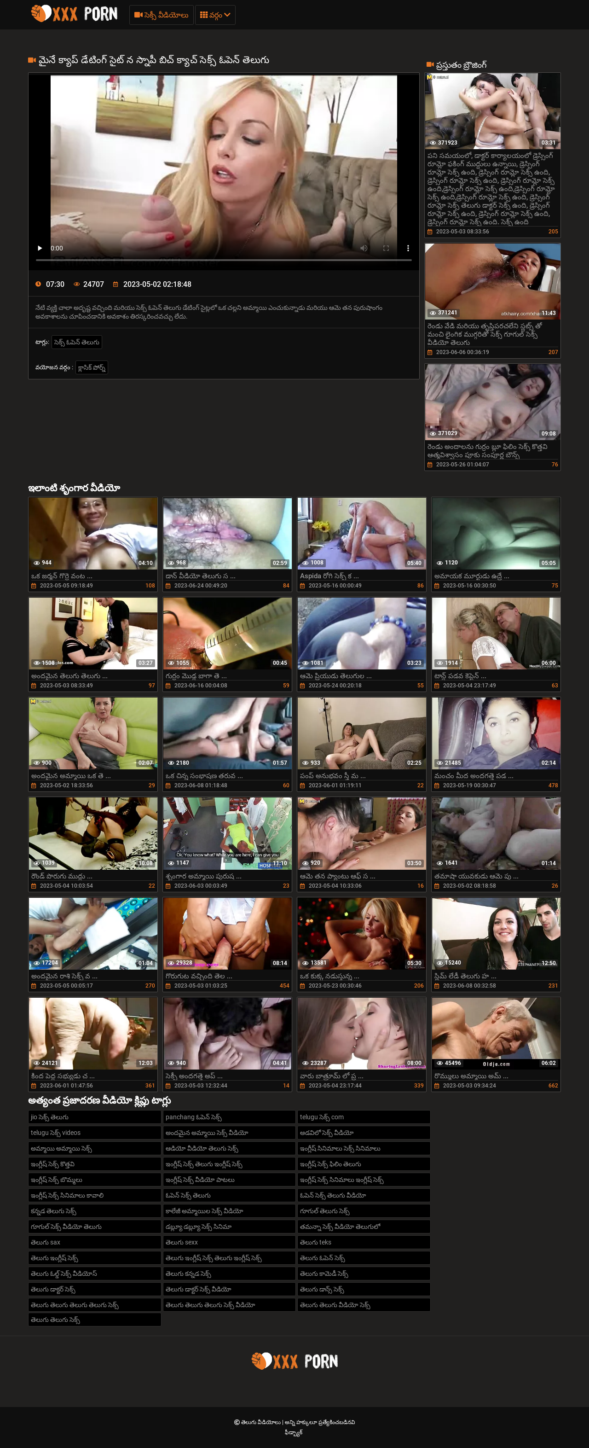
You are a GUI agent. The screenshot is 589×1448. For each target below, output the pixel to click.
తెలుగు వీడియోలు (261, 1422)
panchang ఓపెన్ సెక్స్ (194, 1117)
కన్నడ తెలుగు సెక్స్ (53, 1211)
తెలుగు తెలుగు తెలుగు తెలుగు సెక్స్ (75, 1304)
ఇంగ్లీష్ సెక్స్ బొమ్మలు (56, 1179)
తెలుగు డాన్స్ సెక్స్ (322, 1289)
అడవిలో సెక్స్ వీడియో (327, 1132)
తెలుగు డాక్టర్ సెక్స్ (53, 1289)
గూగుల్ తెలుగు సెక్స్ (325, 1211)
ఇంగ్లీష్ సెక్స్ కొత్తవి (53, 1164)
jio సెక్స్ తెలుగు (50, 1117)
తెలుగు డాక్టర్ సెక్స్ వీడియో (198, 1289)
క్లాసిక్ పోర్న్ (91, 367)
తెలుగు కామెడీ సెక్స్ (324, 1273)
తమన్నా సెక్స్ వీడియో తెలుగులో (340, 1226)
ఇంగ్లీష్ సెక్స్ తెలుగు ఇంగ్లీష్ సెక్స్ (204, 1164)
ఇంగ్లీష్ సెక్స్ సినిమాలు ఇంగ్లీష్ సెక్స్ (342, 1179)
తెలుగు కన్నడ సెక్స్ (188, 1273)
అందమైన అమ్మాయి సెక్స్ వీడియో (207, 1132)
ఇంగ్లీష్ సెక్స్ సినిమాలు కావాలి (67, 1195)
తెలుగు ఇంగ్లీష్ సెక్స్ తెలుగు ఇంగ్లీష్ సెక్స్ (214, 1258)
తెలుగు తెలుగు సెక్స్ (55, 1319)
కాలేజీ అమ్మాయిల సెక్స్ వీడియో (204, 1211)
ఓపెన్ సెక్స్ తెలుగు (188, 1195)
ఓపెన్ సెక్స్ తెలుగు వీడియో (333, 1195)
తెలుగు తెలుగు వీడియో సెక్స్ (335, 1304)
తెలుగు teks (315, 1242)
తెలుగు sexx (182, 1242)
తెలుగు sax (45, 1242)
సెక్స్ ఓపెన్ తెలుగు (76, 342)
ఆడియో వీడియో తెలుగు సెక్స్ (202, 1148)
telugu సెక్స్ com (322, 1117)
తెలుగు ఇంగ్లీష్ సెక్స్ (54, 1258)
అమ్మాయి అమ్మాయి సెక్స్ (61, 1148)
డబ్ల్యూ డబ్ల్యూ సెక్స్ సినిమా (198, 1226)
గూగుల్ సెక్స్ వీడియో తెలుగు (66, 1226)
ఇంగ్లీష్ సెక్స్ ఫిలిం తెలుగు (330, 1164)
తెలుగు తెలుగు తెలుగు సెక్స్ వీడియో (210, 1304)
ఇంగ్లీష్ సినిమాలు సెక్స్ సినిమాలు (340, 1148)
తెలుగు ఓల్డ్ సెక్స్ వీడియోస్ (64, 1273)
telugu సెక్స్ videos (56, 1132)
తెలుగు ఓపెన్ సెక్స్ (322, 1258)
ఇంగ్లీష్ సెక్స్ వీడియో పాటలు (200, 1179)
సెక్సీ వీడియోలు (161, 15)
